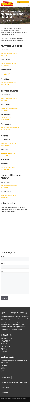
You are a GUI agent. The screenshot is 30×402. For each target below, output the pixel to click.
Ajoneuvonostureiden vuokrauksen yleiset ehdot (14, 382)
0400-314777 (5, 55)
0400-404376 (5, 100)
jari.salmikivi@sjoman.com (9, 118)
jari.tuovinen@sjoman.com (9, 53)
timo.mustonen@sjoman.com (10, 127)
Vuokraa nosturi (6, 377)
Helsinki (3, 368)
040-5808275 (5, 155)
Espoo (2, 367)
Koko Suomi (4, 365)
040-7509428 (5, 110)
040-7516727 (5, 169)
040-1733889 (5, 75)
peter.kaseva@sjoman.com (9, 73)
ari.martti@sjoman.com (8, 167)
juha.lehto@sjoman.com (8, 153)
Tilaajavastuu (5, 387)
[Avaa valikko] (28, 5)
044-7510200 (5, 65)
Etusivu (3, 20)
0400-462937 (5, 84)
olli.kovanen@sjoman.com (9, 143)
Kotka (2, 370)
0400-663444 (5, 120)
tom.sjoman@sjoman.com (9, 82)
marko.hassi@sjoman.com (9, 63)
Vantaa (3, 372)
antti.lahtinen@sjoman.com (9, 108)
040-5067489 (5, 145)
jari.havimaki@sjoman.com (9, 98)
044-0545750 (5, 129)
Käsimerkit (5, 392)
